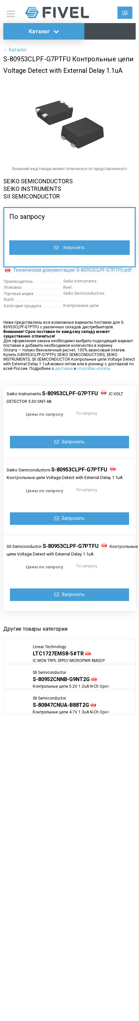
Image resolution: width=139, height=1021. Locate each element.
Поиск (124, 13)
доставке (64, 368)
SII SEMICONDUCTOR (31, 196)
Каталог (44, 31)
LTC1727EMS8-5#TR (58, 653)
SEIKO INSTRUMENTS (32, 188)
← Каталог (15, 49)
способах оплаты (93, 368)
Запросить (69, 247)
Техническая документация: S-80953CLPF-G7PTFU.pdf (72, 270)
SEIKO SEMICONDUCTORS (38, 181)
